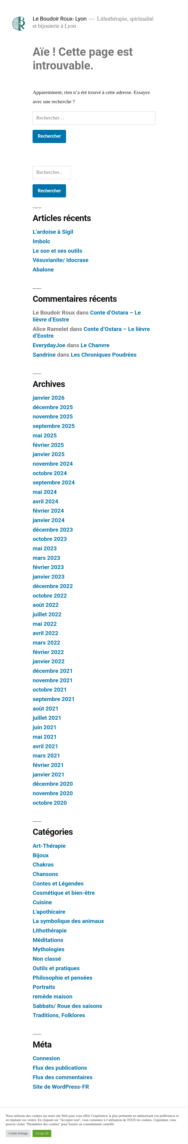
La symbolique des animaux (68, 921)
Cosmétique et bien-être (64, 892)
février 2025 (48, 445)
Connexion (46, 1058)
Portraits (44, 987)
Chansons (45, 874)
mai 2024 (45, 492)
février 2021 (48, 765)
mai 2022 (45, 623)
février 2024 (48, 510)
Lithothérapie (50, 930)
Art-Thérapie (49, 845)
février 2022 (48, 652)
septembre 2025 (54, 426)
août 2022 (45, 605)
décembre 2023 (53, 529)
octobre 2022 (50, 595)
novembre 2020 (53, 793)
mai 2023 (45, 548)
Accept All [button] (41, 1133)
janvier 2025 (48, 454)
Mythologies (48, 949)
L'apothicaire (49, 911)
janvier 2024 (48, 520)
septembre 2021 (54, 699)
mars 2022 (46, 642)
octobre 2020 (50, 802)
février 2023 (48, 567)
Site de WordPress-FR (61, 1086)
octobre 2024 (50, 473)
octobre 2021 (50, 689)
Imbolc (41, 241)
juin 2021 (45, 727)
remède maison (52, 996)
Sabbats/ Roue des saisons (67, 1006)
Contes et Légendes (58, 883)
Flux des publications (60, 1067)
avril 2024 (45, 501)
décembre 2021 (53, 670)
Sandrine (44, 354)
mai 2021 (45, 736)
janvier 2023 (48, 576)
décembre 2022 (53, 586)
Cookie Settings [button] (18, 1133)
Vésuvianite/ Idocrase (60, 260)
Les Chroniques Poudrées (104, 354)
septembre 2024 (54, 482)
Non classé (47, 958)
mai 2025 (45, 435)
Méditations (48, 940)
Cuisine (42, 902)
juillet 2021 (47, 717)
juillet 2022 (47, 614)
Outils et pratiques (56, 968)
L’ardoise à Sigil (53, 231)
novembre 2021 (53, 680)
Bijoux (41, 855)
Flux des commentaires (62, 1077)
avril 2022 (45, 633)
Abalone (43, 269)
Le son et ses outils (57, 250)
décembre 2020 (53, 783)
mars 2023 (46, 558)
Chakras (43, 864)
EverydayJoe (49, 345)
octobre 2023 (50, 539)
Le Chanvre (95, 345)
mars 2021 (46, 755)
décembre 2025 (53, 407)
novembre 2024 (53, 463)
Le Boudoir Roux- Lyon (59, 18)
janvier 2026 (48, 397)
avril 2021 (45, 746)
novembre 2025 (53, 416)
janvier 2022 (48, 661)
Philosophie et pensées (62, 977)
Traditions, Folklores (59, 1015)
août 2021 (45, 708)
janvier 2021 (48, 774)
